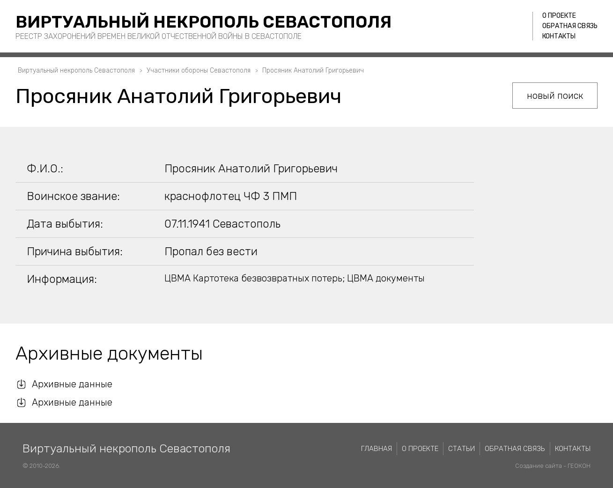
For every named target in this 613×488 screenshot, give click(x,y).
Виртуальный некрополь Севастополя (203, 22)
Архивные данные (72, 384)
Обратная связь (570, 26)
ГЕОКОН (579, 465)
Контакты (559, 36)
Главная (376, 448)
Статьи (461, 448)
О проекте (559, 16)
